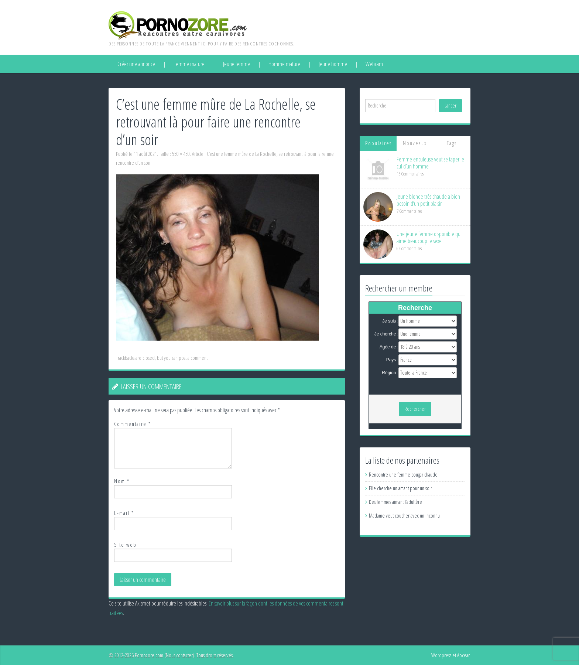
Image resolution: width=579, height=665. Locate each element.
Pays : (392, 359)
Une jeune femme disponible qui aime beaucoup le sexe (429, 237)
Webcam (374, 64)
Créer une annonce (136, 64)
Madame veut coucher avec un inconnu (404, 515)
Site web (125, 544)
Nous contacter (179, 655)
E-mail (124, 512)
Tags (452, 143)
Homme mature (284, 64)
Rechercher (415, 408)
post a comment (193, 357)
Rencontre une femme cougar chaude (403, 474)
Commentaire (132, 423)
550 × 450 (181, 153)
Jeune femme (236, 64)
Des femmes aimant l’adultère (395, 501)
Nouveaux (415, 143)
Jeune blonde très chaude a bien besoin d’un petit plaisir (428, 200)
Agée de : (389, 346)
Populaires (378, 143)
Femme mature (189, 64)
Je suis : (390, 321)
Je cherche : (386, 334)
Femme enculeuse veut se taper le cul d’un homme (430, 162)
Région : (390, 372)
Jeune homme (333, 64)
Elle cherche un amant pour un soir (400, 488)
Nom (122, 481)
